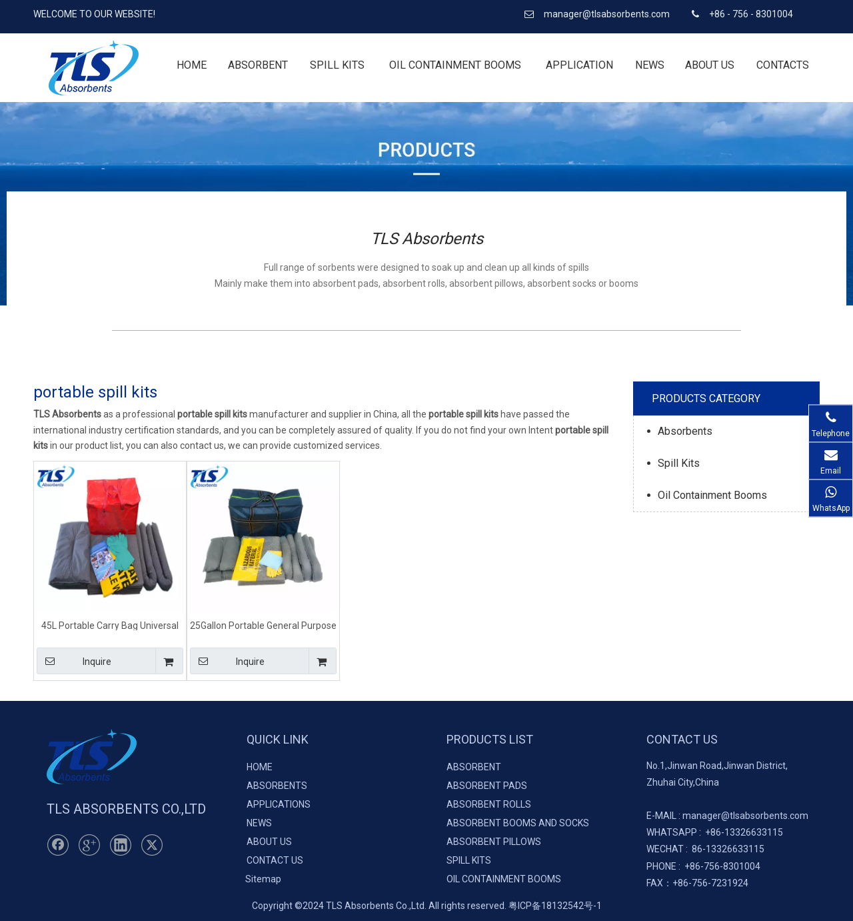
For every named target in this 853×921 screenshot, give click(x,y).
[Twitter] (152, 845)
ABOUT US (269, 841)
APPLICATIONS (279, 804)
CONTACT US (275, 860)
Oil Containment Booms (712, 495)
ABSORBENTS (277, 785)
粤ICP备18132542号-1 (555, 905)
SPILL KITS (468, 860)
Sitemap (263, 879)
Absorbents (685, 431)
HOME (260, 767)
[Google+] (89, 845)
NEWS (259, 823)
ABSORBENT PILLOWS (493, 841)
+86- (714, 832)
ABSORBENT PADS (486, 785)
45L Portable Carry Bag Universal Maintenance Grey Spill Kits (110, 625)
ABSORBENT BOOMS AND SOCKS (517, 823)
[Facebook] (58, 845)
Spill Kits (679, 463)
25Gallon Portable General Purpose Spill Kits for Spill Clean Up (263, 625)
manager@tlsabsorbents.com (608, 14)
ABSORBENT (473, 767)
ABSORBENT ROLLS (488, 804)
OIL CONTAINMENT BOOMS (503, 879)
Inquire (74, 661)
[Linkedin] (120, 845)
